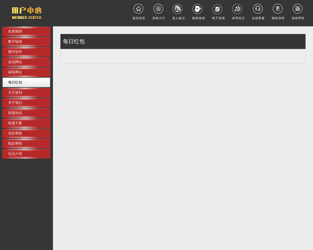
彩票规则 (15, 31)
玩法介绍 (15, 154)
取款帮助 (15, 143)
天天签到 (15, 92)
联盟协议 (15, 113)
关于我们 (15, 103)
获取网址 (15, 72)
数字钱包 (15, 41)
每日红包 (15, 82)
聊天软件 (15, 52)
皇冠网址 (15, 62)
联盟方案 (15, 123)
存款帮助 (15, 133)
